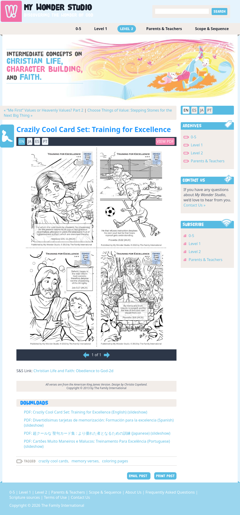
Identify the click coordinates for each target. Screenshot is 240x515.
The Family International (62, 505)
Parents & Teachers (164, 28)
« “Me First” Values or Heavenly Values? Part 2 (43, 110)
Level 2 (126, 29)
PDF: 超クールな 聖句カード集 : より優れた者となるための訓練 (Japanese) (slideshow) (97, 433)
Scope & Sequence (212, 28)
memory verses (85, 461)
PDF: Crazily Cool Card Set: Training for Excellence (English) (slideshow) (85, 412)
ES (37, 141)
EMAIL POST (139, 476)
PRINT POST (165, 476)
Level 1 (100, 28)
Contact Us (80, 497)
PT (45, 141)
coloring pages (115, 461)
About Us (133, 492)
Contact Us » (195, 205)
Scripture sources (25, 497)
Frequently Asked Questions (171, 492)
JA (29, 141)
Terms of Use (56, 497)
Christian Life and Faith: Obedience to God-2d (73, 370)
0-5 (78, 28)
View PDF (165, 141)
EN (21, 141)
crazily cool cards (53, 461)
